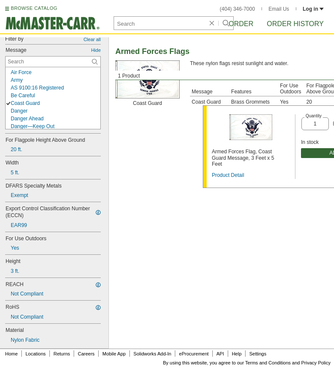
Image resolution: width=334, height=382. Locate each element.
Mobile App (114, 353)
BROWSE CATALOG (34, 8)
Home (11, 353)
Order (241, 23)
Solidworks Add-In (152, 353)
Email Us (278, 9)
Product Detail (228, 175)
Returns (62, 353)
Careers (86, 353)
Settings (257, 353)
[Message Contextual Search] (53, 61)
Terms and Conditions (268, 362)
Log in (313, 9)
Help (237, 353)
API (220, 353)
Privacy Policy (316, 362)
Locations (36, 353)
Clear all (92, 39)
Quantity (314, 115)
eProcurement (194, 353)
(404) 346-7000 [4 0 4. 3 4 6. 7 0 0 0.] (237, 9)
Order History (295, 23)
